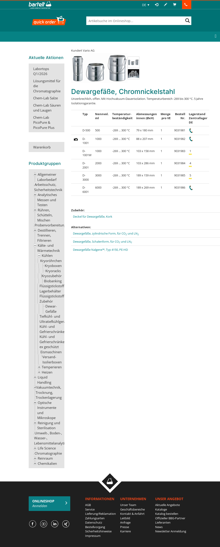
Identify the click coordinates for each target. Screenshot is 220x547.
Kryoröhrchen (51, 260)
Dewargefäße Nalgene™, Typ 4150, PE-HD (100, 250)
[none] (146, 5)
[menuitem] (146, 5)
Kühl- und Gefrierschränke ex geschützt (52, 341)
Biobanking (53, 281)
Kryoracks (53, 271)
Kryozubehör (52, 276)
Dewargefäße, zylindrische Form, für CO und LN (106, 233)
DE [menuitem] (144, 5)
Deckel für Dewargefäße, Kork (92, 216)
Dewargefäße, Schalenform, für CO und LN (102, 241)
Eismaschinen (51, 352)
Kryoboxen (53, 265)
